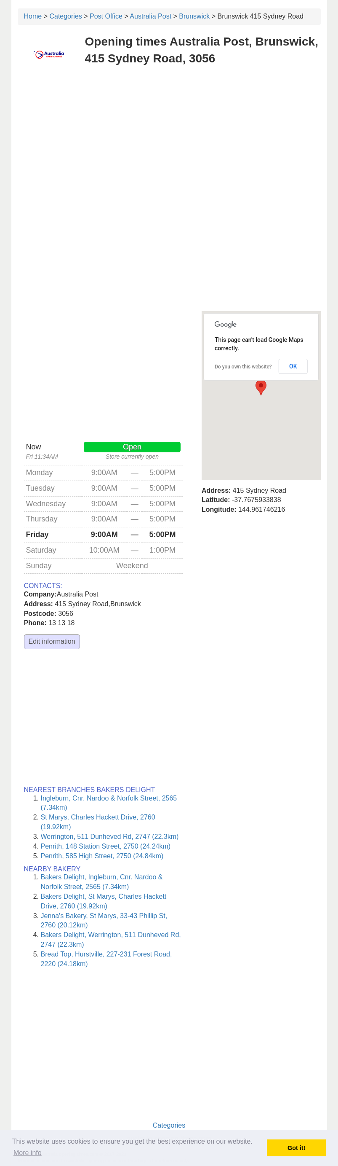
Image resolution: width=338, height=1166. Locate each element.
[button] (260, 387)
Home (33, 16)
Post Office (106, 16)
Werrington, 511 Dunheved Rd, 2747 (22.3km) (110, 836)
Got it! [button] (296, 1148)
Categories (65, 16)
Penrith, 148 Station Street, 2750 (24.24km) (106, 846)
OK (293, 366)
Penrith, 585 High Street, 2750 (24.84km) (102, 856)
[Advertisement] (169, 134)
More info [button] (27, 1152)
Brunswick (194, 16)
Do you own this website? (243, 367)
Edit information (52, 641)
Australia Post (150, 16)
